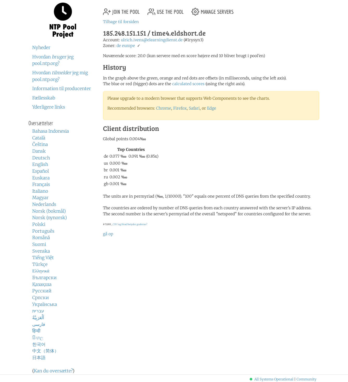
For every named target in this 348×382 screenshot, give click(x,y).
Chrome (163, 108)
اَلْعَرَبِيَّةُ (38, 317)
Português (43, 231)
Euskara (41, 178)
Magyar (40, 197)
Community (307, 379)
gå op (108, 233)
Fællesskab (43, 98)
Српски (40, 297)
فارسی (38, 324)
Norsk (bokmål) (49, 211)
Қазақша (41, 284)
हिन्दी (36, 331)
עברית (38, 311)
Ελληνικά (40, 271)
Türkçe (40, 264)
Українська (44, 304)
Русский (41, 291)
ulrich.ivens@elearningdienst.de (152, 39)
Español (40, 171)
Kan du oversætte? (53, 371)
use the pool (165, 9)
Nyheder (41, 47)
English (40, 164)
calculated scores (188, 83)
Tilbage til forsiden (121, 21)
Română (41, 237)
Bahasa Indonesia (50, 131)
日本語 (39, 357)
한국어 (39, 344)
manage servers (212, 9)
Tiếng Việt (43, 257)
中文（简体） (45, 351)
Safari (194, 108)
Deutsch (41, 158)
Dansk (39, 151)
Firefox (180, 108)
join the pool (121, 9)
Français (41, 184)
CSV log (117, 224)
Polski (38, 224)
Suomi (39, 244)
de (119, 45)
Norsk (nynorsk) (49, 217)
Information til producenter (61, 88)
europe (128, 45)
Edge (211, 108)
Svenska (41, 251)
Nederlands (44, 204)
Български (44, 277)
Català (38, 138)
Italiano (40, 191)
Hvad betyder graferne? (134, 224)
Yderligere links (48, 107)
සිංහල (37, 337)
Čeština (40, 144)
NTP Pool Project (62, 20)
